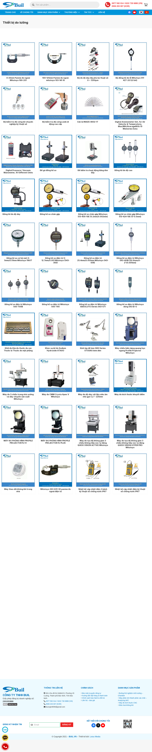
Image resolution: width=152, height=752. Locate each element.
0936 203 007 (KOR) (121, 6)
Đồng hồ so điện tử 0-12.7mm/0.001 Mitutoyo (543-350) (55, 260)
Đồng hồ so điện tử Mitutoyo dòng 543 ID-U (130, 305)
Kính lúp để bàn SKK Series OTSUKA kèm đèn (92, 349)
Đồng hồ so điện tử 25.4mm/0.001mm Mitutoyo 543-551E (92, 260)
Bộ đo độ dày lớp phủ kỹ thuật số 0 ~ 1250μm (92, 79)
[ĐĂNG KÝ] (66, 724)
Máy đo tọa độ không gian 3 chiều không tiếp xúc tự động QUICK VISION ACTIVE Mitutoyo (93, 442)
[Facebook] (129, 12)
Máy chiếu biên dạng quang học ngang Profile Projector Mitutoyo (130, 350)
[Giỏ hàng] (145, 5)
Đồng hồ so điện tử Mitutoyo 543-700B (18, 305)
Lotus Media (95, 737)
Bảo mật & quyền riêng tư (91, 693)
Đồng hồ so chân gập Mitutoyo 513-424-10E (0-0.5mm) (130, 215)
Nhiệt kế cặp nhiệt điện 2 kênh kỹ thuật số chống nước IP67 (92, 490)
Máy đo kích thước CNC (128, 703)
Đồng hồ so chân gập (50, 214)
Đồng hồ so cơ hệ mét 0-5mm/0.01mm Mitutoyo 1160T (18, 259)
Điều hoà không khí (126, 705)
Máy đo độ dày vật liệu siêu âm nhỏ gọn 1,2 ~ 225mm (92, 395)
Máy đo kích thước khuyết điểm (130, 394)
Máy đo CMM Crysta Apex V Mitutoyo (55, 395)
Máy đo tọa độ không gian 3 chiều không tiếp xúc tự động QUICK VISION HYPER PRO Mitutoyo (130, 444)
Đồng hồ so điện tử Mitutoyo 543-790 (55, 305)
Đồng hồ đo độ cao (123, 170)
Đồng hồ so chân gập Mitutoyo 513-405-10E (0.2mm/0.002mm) (93, 215)
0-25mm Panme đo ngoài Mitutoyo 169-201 (18, 79)
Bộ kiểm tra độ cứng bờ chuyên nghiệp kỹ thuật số (18, 123)
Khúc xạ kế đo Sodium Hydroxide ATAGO (55, 349)
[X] (98, 725)
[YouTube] (134, 12)
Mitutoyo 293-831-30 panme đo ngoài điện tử (55, 490)
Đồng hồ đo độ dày (11, 214)
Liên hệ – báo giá (88, 700)
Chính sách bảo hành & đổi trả (93, 698)
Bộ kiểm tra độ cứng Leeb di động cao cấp (55, 123)
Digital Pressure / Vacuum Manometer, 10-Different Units (18, 171)
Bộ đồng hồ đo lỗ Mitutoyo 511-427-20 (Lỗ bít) (130, 79)
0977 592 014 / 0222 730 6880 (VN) (127, 3)
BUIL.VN (73, 737)
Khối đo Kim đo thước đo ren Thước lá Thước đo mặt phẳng (18, 349)
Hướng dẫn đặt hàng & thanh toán (94, 696)
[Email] (44, 724)
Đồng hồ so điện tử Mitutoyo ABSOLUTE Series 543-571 (92, 305)
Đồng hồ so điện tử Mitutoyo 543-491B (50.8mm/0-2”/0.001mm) (130, 260)
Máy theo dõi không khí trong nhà (18, 490)
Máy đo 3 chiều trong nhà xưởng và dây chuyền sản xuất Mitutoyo (18, 396)
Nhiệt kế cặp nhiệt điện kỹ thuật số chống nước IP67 (130, 490)
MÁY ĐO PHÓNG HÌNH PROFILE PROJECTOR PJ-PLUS (55, 441)
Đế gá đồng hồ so (48, 170)
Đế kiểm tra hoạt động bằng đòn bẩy (93, 171)
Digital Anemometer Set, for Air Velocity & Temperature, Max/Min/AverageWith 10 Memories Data (130, 125)
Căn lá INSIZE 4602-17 (87, 122)
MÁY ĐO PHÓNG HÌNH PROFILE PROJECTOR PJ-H (18, 441)
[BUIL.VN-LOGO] (13, 5)
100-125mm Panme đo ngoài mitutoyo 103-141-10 (55, 79)
